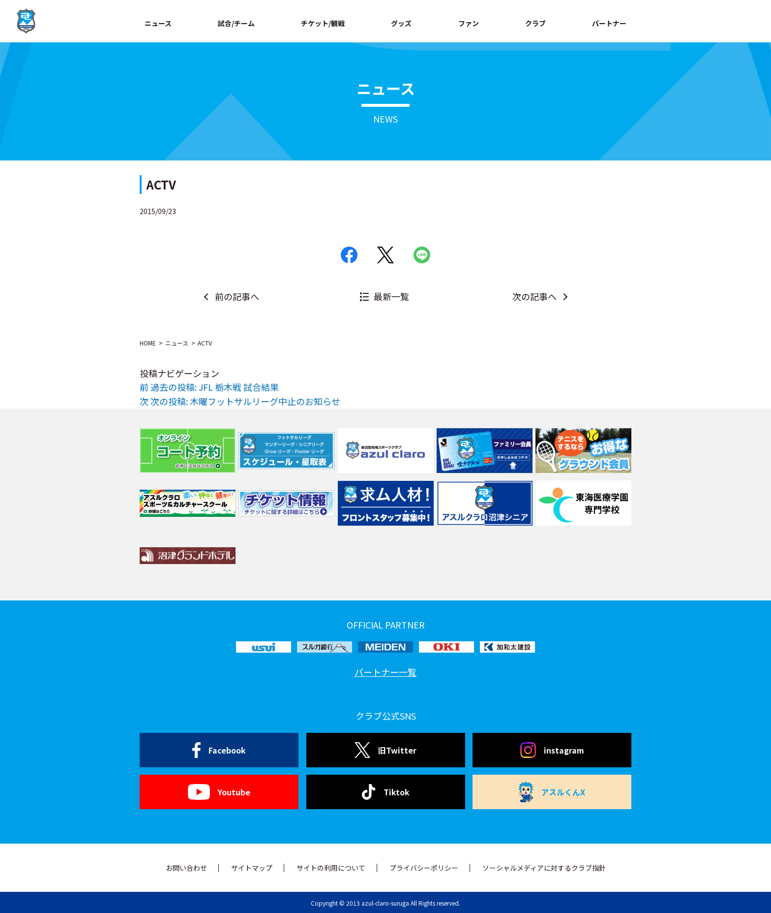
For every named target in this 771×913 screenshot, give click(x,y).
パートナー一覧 (385, 671)
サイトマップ (251, 868)
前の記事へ (237, 296)
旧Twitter (385, 750)
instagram (552, 750)
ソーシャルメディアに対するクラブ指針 (544, 868)
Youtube (219, 792)
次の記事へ (534, 296)
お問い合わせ (186, 868)
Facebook (219, 750)
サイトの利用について (331, 868)
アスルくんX (552, 792)
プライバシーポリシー (423, 868)
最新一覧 (391, 296)
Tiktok (385, 792)
